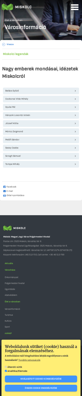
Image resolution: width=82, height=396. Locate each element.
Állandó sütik (14, 367)
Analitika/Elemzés (17, 371)
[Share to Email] (9, 191)
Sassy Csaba (11, 148)
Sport (7, 327)
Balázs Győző (12, 91)
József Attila (11, 123)
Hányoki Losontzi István (17, 115)
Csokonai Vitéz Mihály (16, 99)
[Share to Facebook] (11, 187)
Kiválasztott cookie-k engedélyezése (41, 379)
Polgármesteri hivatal (15, 283)
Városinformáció (12, 309)
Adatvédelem (11, 295)
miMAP (8, 333)
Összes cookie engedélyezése (41, 388)
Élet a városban (12, 302)
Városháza (10, 270)
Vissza (10, 44)
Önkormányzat (11, 277)
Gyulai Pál (10, 107)
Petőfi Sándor (12, 140)
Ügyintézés (10, 289)
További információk (29, 360)
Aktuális (9, 263)
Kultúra (8, 321)
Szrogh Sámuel (13, 156)
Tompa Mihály (12, 164)
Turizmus (9, 315)
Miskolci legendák (15, 54)
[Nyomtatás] (15, 195)
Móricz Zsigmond (14, 131)
